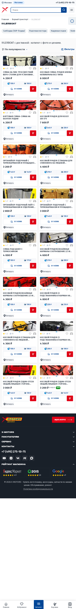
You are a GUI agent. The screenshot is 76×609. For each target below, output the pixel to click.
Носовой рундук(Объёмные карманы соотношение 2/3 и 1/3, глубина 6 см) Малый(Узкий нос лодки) (19, 375)
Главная (7, 605)
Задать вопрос (60, 528)
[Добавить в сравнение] (34, 81)
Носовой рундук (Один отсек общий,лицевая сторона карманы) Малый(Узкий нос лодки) (18, 490)
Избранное (22, 605)
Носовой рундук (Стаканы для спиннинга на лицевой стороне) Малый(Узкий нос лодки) (19, 433)
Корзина (54, 605)
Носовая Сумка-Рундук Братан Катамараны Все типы (56, 86)
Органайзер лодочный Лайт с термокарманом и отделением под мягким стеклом (19, 259)
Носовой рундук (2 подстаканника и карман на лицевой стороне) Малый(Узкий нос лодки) (55, 433)
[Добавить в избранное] (30, 81)
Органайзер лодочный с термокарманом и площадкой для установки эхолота (56, 259)
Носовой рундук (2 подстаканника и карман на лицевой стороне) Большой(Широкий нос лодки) (55, 375)
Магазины (19, 3)
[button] (11, 97)
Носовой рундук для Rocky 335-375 (54, 144)
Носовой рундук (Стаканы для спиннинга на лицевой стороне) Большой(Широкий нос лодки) (56, 202)
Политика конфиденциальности (38, 597)
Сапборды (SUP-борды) (14, 31)
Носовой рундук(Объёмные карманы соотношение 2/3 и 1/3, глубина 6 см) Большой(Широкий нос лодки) (55, 317)
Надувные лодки (58, 31)
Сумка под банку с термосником (12, 317)
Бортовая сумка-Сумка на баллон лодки (16, 144)
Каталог (38, 606)
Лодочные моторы (38, 31)
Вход (69, 605)
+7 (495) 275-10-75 (64, 2)
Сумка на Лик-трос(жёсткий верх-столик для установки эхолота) (18, 86)
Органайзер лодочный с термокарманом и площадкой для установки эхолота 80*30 (19, 202)
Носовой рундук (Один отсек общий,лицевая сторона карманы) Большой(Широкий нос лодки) (55, 490)
